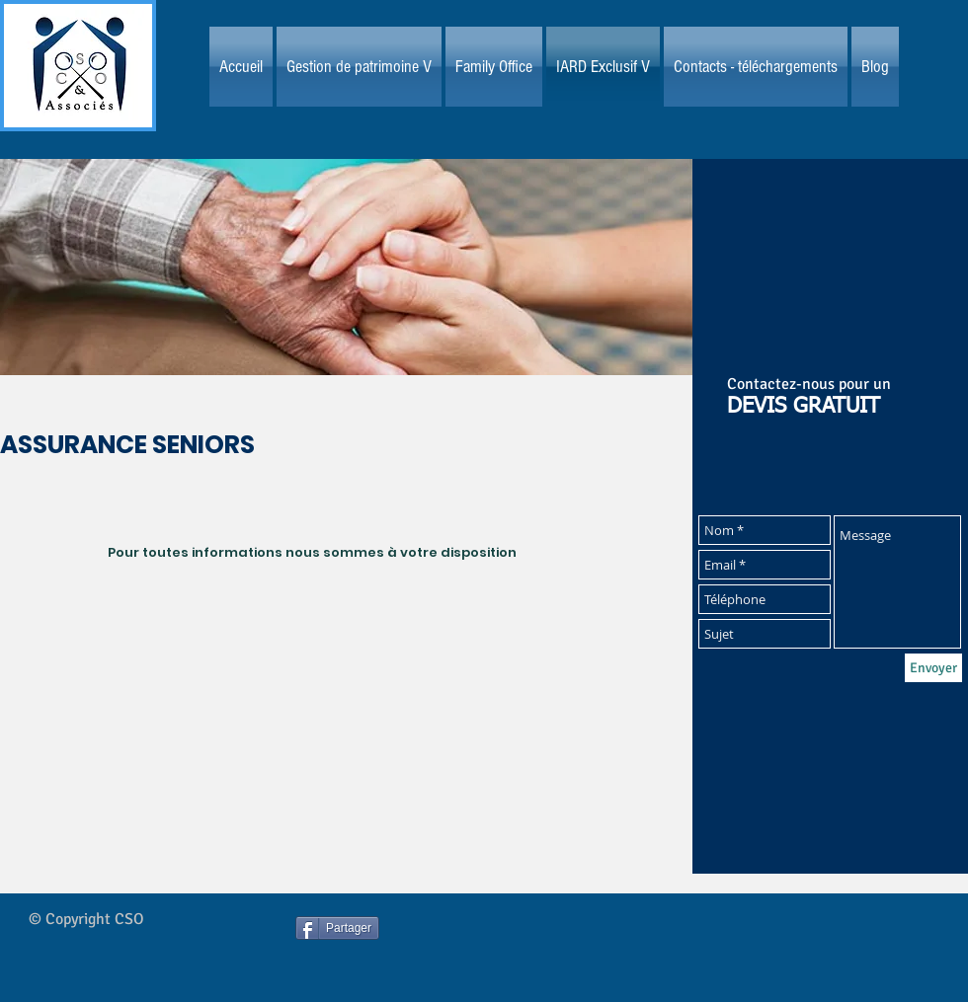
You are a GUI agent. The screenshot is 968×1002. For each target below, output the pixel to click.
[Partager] (337, 928)
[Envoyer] (933, 668)
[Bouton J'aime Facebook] (526, 946)
